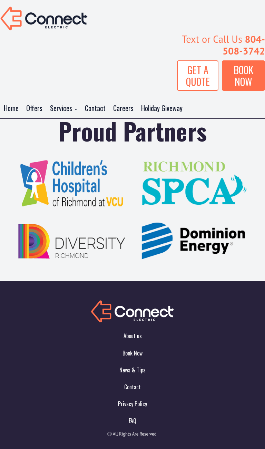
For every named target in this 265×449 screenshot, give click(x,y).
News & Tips (132, 370)
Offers (34, 108)
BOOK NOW (243, 75)
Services (63, 108)
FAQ (132, 421)
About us (133, 336)
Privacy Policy (132, 404)
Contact (95, 108)
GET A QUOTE (198, 75)
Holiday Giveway (162, 108)
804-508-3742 (244, 45)
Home (11, 108)
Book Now (132, 353)
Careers (123, 108)
